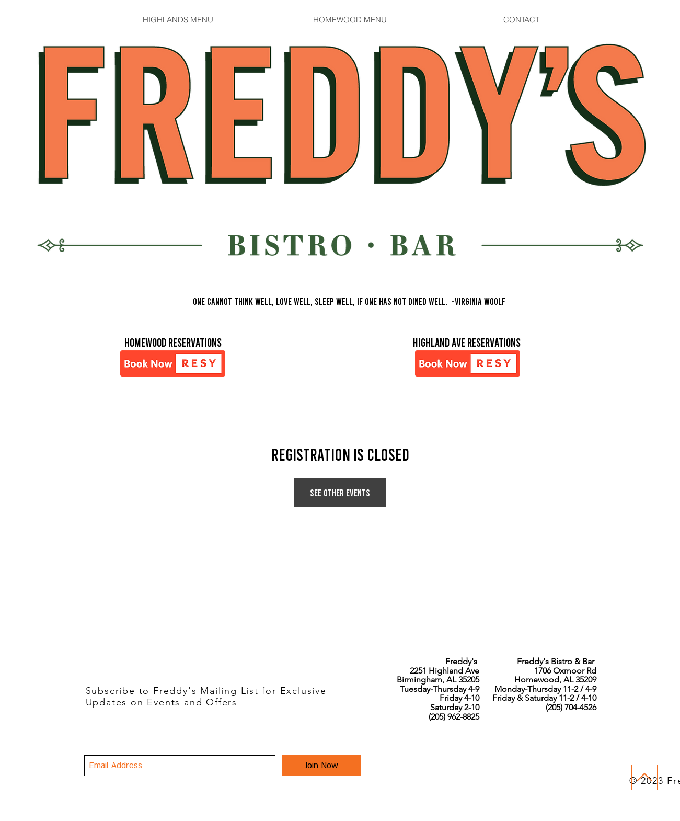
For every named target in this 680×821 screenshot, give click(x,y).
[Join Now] (321, 765)
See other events (340, 492)
